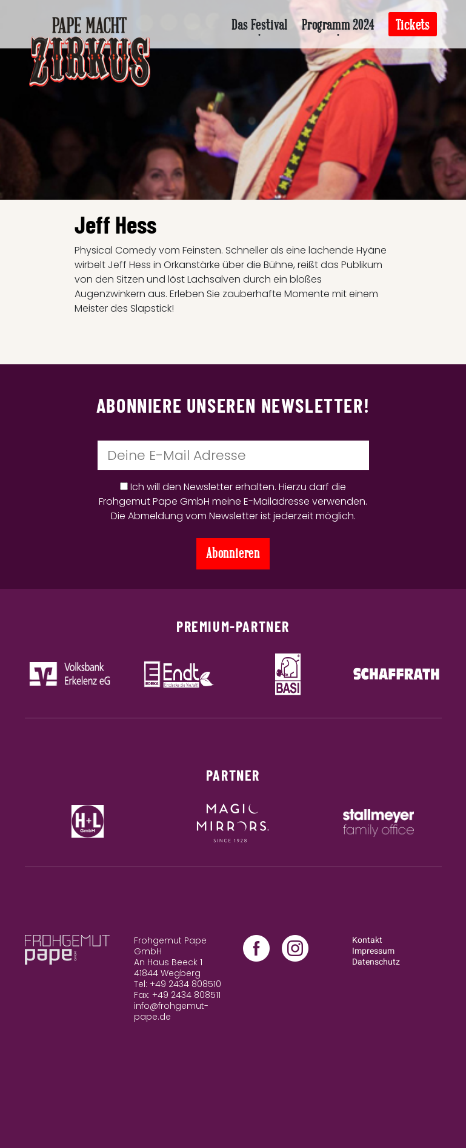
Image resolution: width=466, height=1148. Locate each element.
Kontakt (367, 940)
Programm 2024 (338, 25)
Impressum (373, 951)
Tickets (413, 25)
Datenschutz (376, 962)
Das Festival (259, 25)
